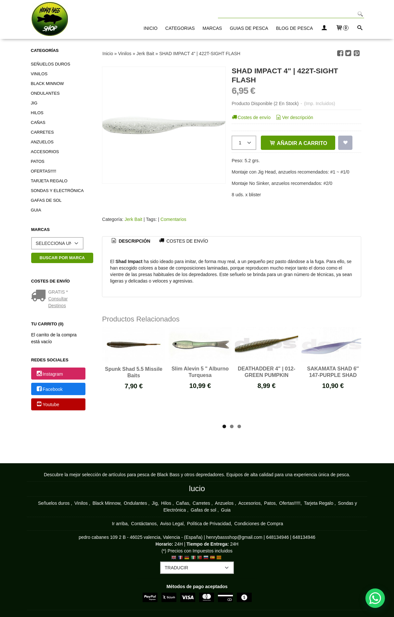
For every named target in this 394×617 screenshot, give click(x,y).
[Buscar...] (360, 28)
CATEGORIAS (180, 28)
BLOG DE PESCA (294, 28)
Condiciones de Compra (258, 523)
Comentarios (173, 219)
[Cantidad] (244, 143)
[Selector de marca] (57, 243)
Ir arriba (120, 523)
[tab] (130, 241)
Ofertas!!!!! (43, 171)
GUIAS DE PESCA (249, 28)
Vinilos (39, 73)
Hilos (37, 112)
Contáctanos (144, 523)
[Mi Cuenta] (324, 28)
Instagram (49, 374)
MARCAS (212, 28)
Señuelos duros (50, 64)
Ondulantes (45, 93)
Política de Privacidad (209, 523)
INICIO (151, 28)
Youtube (47, 404)
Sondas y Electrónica (57, 190)
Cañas (38, 122)
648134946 (277, 537)
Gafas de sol (46, 200)
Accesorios (45, 151)
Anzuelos (42, 141)
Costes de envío (251, 117)
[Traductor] (197, 568)
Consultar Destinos (58, 302)
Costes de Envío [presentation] (183, 241)
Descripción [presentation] (130, 241)
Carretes (42, 132)
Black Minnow (47, 83)
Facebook (49, 389)
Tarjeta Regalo (49, 180)
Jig (34, 103)
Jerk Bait (134, 219)
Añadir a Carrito (298, 143)
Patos (37, 161)
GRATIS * (58, 292)
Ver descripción (294, 117)
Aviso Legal (172, 523)
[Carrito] (342, 28)
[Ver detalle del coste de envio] (39, 296)
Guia (36, 210)
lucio (197, 488)
